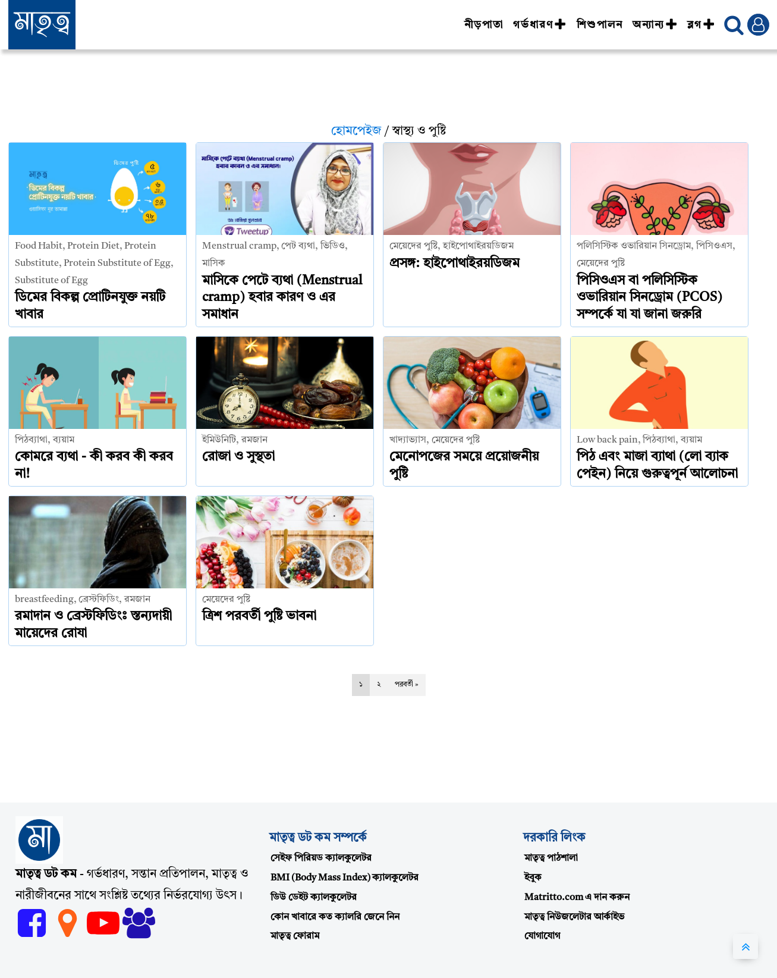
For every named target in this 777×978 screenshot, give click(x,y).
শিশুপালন (600, 25)
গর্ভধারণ (540, 25)
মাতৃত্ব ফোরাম (294, 936)
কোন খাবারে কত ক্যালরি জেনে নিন (334, 917)
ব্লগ (701, 25)
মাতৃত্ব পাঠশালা (551, 858)
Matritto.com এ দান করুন (577, 897)
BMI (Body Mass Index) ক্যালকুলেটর (344, 878)
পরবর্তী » (407, 684)
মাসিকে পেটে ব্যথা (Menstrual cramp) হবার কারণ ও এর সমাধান (282, 297)
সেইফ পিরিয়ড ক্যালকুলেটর (321, 858)
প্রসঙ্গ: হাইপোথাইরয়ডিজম (454, 263)
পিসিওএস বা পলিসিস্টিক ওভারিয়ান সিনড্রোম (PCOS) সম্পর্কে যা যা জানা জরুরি (649, 297)
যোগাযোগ (542, 936)
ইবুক (533, 878)
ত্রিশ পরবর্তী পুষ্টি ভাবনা (259, 616)
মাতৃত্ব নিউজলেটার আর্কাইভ (574, 917)
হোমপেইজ (356, 131)
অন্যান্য (655, 25)
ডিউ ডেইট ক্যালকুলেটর (313, 897)
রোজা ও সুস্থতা (238, 456)
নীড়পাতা (484, 25)
